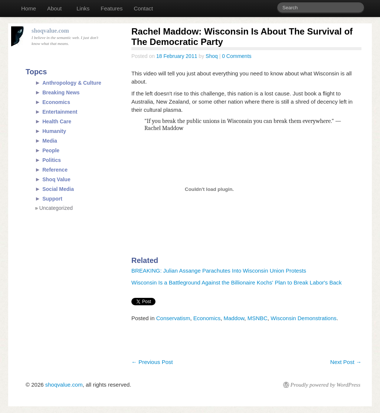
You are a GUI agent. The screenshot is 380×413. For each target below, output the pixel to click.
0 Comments (236, 56)
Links (82, 8)
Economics (206, 318)
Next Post (345, 362)
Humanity (54, 131)
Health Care (56, 121)
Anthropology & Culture (71, 83)
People (50, 150)
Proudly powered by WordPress (325, 385)
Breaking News (60, 92)
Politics (51, 160)
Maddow (233, 318)
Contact (143, 8)
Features (111, 8)
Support (52, 199)
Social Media (58, 189)
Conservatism (173, 318)
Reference (55, 170)
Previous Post (152, 362)
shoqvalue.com (64, 384)
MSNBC (258, 318)
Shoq (212, 56)
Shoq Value (56, 179)
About (54, 8)
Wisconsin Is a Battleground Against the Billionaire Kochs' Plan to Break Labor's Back (236, 282)
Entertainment (59, 112)
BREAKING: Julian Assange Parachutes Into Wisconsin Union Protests (218, 270)
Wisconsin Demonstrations (304, 318)
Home (28, 8)
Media (49, 141)
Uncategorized (56, 208)
